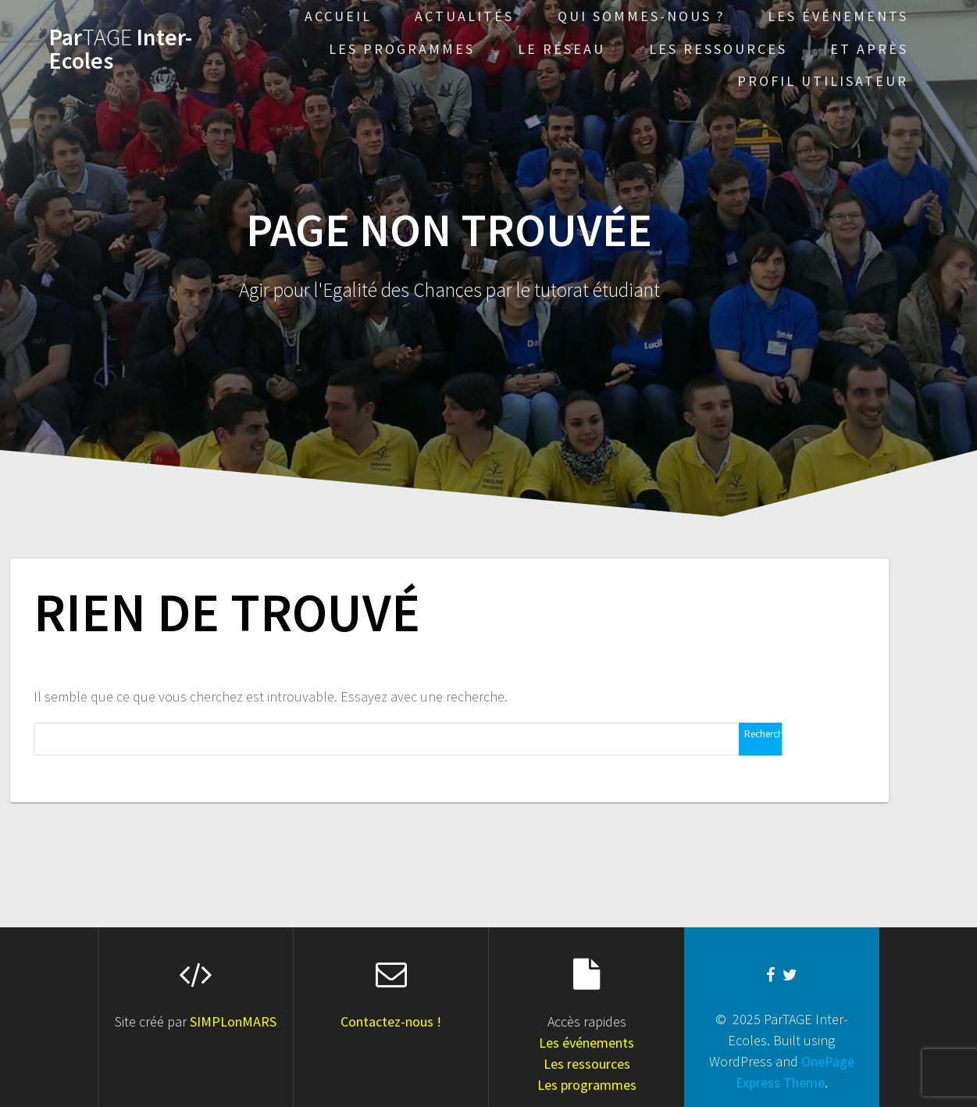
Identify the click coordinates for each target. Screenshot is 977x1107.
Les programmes (402, 49)
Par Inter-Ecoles (120, 48)
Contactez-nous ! (391, 1021)
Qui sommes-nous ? (641, 16)
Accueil (338, 16)
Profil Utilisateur (822, 81)
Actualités (464, 16)
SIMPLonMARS (233, 1021)
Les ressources (718, 49)
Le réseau (561, 49)
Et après (869, 49)
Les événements (838, 16)
